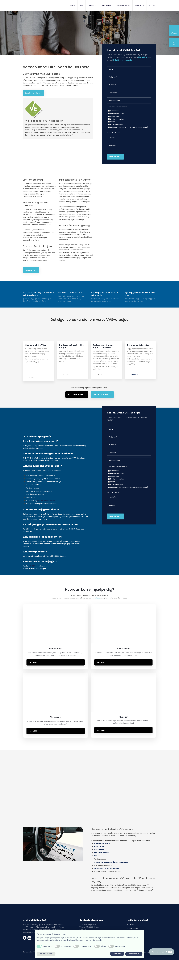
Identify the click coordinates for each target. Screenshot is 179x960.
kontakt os (96, 590)
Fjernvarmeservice (117, 113)
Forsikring (130, 916)
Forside (72, 5)
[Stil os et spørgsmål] (161, 951)
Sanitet (112, 122)
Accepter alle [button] (134, 954)
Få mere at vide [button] (46, 954)
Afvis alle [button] (117, 954)
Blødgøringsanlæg (123, 5)
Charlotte (134, 367)
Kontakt (152, 5)
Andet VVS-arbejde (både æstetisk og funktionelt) (129, 127)
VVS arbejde (139, 5)
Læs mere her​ (30, 270)
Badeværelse (106, 5)
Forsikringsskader (116, 124)
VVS (81, 5)
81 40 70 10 (142, 57)
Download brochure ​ (32, 93)
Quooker (130, 928)
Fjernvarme (92, 5)
